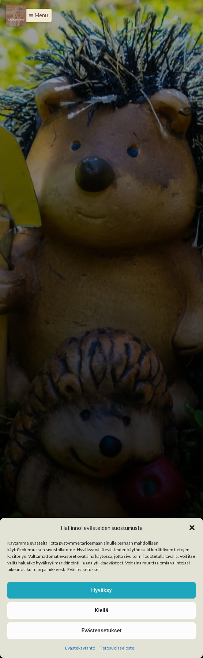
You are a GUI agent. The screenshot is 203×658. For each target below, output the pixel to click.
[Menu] (16, 15)
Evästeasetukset (101, 630)
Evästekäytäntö (80, 648)
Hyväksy (101, 590)
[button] (192, 527)
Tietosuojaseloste (116, 648)
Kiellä (101, 610)
